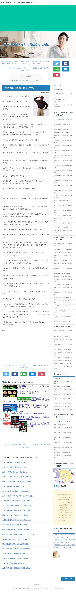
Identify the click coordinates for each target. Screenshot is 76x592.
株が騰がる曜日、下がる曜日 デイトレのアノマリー (63, 100)
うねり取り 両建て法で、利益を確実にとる (63, 280)
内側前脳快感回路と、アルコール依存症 (63, 345)
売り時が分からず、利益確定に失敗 (26, 44)
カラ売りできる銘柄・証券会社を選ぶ (63, 276)
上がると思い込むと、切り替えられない (15, 525)
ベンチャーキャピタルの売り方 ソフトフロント (18, 534)
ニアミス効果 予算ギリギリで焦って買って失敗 (18, 496)
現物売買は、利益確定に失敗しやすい (26, 80)
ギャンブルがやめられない (60, 424)
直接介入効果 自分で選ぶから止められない (16, 500)
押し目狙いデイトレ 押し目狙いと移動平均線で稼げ (63, 106)
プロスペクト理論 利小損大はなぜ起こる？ (16, 505)
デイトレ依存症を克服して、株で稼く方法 (63, 244)
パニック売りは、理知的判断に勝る (13, 553)
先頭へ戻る (69, 579)
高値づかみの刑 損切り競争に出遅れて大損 (16, 568)
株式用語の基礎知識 (58, 89)
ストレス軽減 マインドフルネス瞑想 (63, 249)
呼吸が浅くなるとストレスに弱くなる (63, 252)
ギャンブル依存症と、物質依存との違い (63, 428)
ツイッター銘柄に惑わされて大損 (13, 563)
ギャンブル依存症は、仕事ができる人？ (62, 438)
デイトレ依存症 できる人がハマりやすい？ (16, 476)
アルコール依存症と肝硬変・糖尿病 (62, 349)
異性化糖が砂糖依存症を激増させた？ (63, 395)
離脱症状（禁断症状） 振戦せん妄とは (63, 340)
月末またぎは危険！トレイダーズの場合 (15, 558)
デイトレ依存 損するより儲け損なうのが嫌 (16, 481)
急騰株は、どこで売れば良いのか (62, 321)
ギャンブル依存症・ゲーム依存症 (62, 421)
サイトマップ (38, 584)
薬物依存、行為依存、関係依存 (61, 336)
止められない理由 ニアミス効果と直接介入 (63, 456)
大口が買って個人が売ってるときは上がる (63, 317)
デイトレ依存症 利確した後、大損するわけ (16, 510)
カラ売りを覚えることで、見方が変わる (63, 269)
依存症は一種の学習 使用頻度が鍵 (62, 360)
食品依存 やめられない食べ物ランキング (63, 399)
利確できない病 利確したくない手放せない (16, 515)
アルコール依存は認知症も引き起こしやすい (63, 353)
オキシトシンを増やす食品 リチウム (63, 260)
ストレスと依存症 (58, 378)
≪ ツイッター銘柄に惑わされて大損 (15, 68)
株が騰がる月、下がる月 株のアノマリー (63, 94)
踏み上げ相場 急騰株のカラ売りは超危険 (63, 288)
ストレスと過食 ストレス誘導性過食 (63, 409)
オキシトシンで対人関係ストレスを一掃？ (63, 256)
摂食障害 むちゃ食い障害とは (61, 406)
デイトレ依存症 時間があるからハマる (15, 486)
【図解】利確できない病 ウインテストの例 (16, 520)
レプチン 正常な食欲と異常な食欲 (62, 403)
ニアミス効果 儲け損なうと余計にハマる (16, 491)
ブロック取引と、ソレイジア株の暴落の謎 (16, 549)
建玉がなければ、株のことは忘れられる (63, 293)
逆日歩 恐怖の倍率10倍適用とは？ (62, 284)
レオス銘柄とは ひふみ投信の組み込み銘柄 (63, 307)
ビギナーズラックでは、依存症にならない (63, 443)
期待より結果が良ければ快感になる (62, 452)
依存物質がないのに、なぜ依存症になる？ (63, 382)
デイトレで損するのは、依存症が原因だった (63, 120)
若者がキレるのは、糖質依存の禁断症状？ (63, 391)
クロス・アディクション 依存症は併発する (63, 367)
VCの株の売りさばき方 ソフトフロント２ (16, 539)
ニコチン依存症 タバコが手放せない (63, 357)
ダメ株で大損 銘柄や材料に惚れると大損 (63, 302)
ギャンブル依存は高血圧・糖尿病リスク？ (63, 433)
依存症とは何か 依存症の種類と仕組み (63, 331)
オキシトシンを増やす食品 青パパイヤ (63, 264)
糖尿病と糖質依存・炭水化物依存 (62, 386)
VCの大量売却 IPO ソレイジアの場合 (15, 544)
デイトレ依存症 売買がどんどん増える (15, 462)
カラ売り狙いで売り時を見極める (62, 273)
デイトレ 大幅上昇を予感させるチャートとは (63, 312)
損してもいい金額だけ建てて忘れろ (62, 297)
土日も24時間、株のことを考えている (14, 472)
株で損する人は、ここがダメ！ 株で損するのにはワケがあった (18, 2)
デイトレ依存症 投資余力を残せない (14, 467)
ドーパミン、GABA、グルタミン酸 (62, 363)
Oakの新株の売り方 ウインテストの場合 (15, 529)
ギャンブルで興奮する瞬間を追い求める (63, 448)
